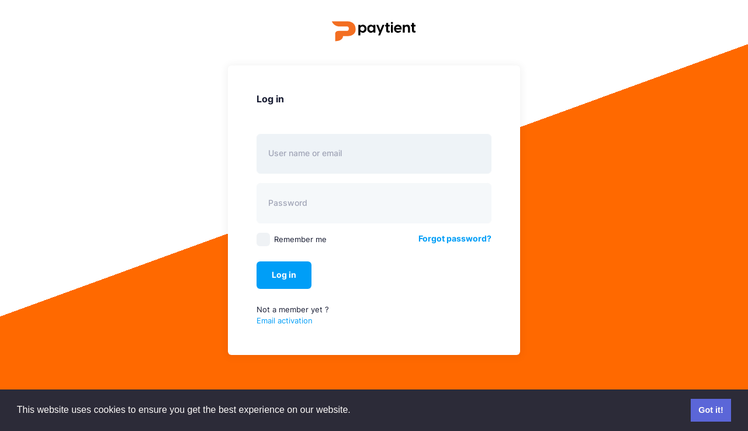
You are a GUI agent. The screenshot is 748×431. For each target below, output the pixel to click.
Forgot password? (454, 238)
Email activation (285, 320)
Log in (284, 275)
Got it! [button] (710, 410)
